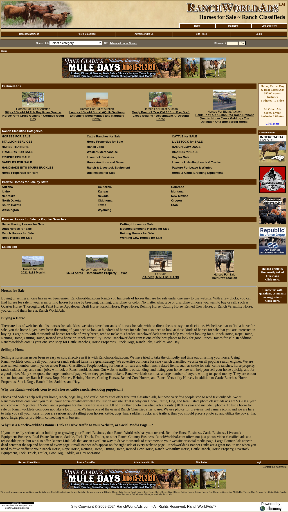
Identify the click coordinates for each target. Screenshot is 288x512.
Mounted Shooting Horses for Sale (144, 228)
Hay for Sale (181, 157)
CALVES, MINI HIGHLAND (160, 277)
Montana (177, 191)
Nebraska (8, 196)
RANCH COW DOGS (186, 146)
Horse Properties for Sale (105, 141)
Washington (10, 210)
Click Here (272, 123)
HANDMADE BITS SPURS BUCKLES (28, 167)
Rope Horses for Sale (17, 237)
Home (197, 26)
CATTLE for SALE (184, 136)
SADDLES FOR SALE (17, 162)
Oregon (176, 200)
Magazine (233, 26)
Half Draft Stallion (224, 278)
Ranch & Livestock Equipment (108, 167)
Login (259, 34)
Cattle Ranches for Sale (103, 136)
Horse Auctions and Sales (105, 162)
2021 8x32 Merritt (33, 272)
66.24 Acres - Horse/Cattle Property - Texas (96, 273)
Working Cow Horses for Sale (141, 237)
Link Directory (269, 26)
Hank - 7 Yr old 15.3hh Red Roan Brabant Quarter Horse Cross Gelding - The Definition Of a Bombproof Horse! (224, 118)
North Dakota (11, 200)
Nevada (103, 196)
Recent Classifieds (29, 34)
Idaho (6, 191)
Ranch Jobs (95, 146)
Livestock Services (100, 157)
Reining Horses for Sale (137, 233)
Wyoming (104, 210)
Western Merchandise (102, 152)
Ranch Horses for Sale (18, 233)
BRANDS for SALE (185, 152)
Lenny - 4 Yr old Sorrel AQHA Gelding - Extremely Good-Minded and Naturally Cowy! (96, 116)
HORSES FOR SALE (16, 136)
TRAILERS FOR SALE (17, 152)
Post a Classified (87, 34)
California (105, 187)
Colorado (177, 187)
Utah (174, 205)
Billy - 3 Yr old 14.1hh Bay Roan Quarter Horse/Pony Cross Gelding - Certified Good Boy (33, 116)
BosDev (8, 508)
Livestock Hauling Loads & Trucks (196, 162)
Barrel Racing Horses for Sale (23, 224)
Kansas (103, 191)
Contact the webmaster (275, 467)
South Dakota (11, 205)
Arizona (7, 187)
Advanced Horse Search (123, 43)
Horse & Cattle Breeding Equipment (197, 172)
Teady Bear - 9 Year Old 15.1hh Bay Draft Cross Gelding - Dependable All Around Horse (161, 116)
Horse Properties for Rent (20, 172)
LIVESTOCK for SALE (187, 141)
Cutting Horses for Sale (136, 224)
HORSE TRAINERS (15, 146)
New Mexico (179, 196)
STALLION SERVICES (17, 141)
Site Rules (201, 34)
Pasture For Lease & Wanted (192, 167)
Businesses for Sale (101, 172)
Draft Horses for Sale (17, 228)
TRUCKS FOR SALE (16, 157)
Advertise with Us (144, 34)
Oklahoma (105, 200)
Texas (102, 205)
